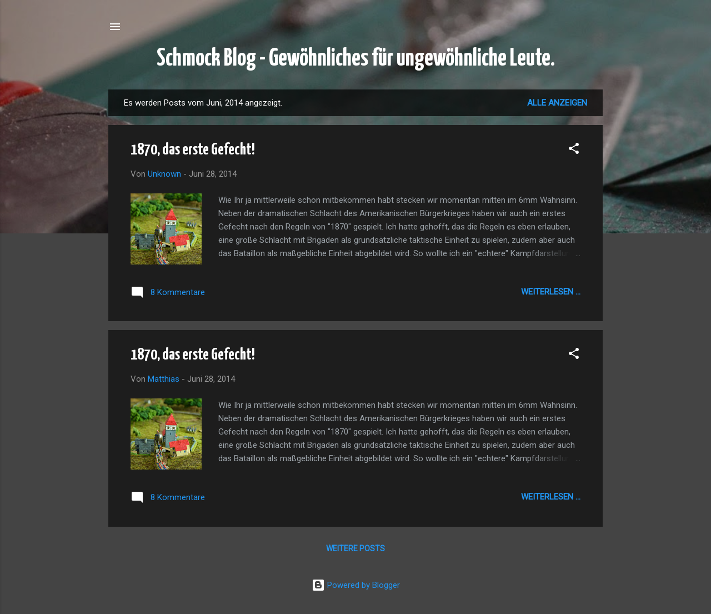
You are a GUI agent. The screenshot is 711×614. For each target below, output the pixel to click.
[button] (573, 150)
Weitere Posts (355, 548)
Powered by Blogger (356, 585)
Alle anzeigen (557, 103)
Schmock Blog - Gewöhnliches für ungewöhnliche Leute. (356, 59)
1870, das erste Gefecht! (193, 150)
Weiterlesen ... (550, 292)
